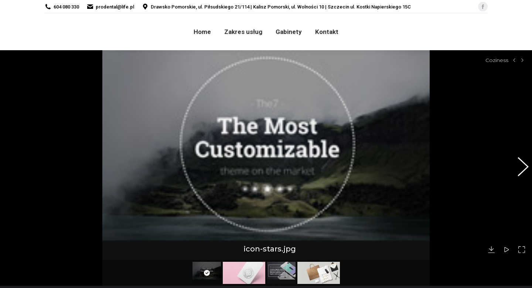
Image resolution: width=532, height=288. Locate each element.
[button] (519, 164)
